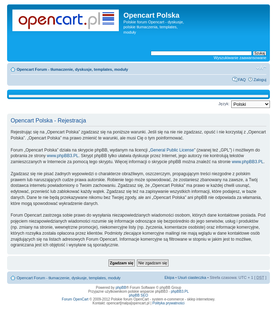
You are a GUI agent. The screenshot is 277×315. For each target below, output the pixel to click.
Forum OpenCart (75, 299)
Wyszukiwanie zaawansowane (240, 58)
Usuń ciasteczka (192, 277)
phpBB (121, 288)
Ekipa (169, 277)
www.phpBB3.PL (62, 155)
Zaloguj (260, 80)
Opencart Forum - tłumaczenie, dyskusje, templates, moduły (72, 69)
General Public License (172, 150)
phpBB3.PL (180, 291)
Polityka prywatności (169, 303)
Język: (223, 104)
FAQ (242, 80)
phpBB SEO (138, 295)
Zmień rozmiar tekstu (261, 68)
